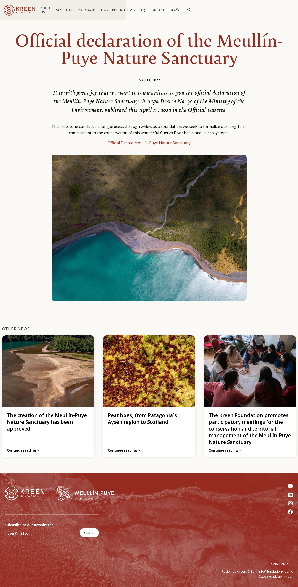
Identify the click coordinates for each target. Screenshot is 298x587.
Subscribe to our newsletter (29, 524)
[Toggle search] (289, 10)
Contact (257, 10)
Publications (128, 10)
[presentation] (41, 557)
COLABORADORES (280, 563)
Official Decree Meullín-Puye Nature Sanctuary (149, 142)
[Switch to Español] (275, 10)
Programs (92, 10)
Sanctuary (70, 10)
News (109, 10)
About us (49, 10)
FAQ (242, 10)
